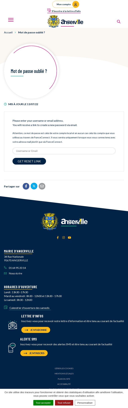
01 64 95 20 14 (15, 267)
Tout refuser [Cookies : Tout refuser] (64, 402)
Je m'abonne (36, 329)
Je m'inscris (34, 353)
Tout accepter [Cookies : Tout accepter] (43, 402)
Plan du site (64, 379)
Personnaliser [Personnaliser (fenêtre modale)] (85, 402)
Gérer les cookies (64, 368)
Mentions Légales (64, 373)
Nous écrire (13, 273)
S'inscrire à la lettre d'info (64, 11)
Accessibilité (64, 384)
